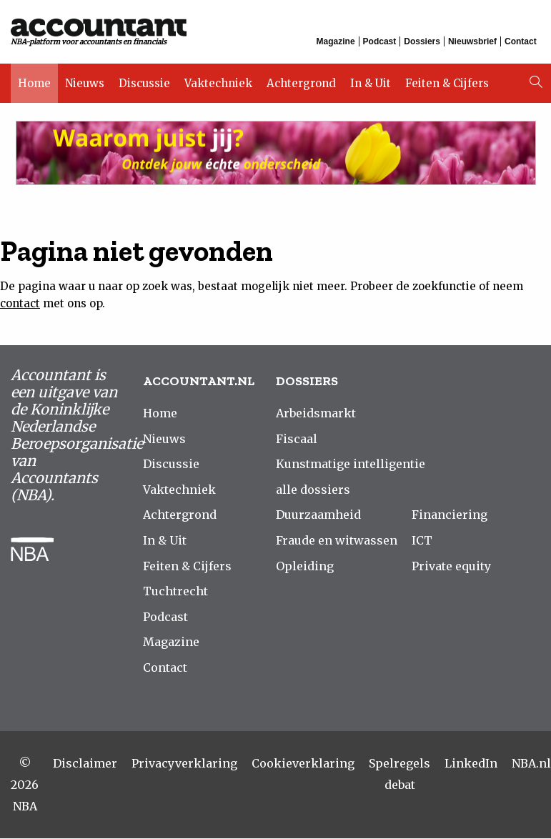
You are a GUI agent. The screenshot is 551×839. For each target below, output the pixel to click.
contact (20, 304)
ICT (422, 541)
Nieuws (84, 80)
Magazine (336, 41)
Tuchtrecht (175, 592)
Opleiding (305, 567)
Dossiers (422, 41)
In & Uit (370, 80)
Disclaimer (85, 764)
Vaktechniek (218, 80)
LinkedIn (471, 764)
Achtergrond (301, 80)
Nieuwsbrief (472, 41)
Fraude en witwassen (336, 541)
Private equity (451, 567)
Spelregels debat (399, 775)
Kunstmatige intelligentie (350, 464)
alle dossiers (313, 490)
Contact (521, 41)
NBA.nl (531, 764)
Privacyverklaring (184, 764)
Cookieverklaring (303, 764)
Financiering (449, 515)
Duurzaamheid (318, 515)
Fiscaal (296, 439)
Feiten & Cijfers (447, 80)
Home (34, 80)
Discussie (144, 80)
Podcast (380, 41)
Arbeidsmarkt (316, 414)
